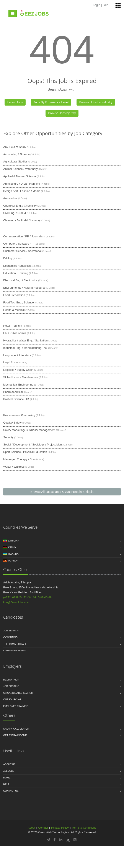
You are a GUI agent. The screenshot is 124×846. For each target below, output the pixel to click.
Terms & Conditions (84, 827)
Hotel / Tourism (12, 325)
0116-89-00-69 (42, 597)
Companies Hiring (14, 650)
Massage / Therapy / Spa (19, 459)
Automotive (10, 198)
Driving (7, 258)
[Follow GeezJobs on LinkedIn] (60, 840)
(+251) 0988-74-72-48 (17, 597)
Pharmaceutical (13, 392)
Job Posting (11, 686)
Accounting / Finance (16, 154)
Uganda (13, 560)
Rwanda (13, 554)
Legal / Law (10, 362)
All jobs (8, 771)
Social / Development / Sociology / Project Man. (33, 444)
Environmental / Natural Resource (24, 287)
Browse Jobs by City (62, 113)
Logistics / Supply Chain (18, 369)
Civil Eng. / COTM (14, 213)
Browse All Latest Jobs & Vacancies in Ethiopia (62, 491)
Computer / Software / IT (18, 243)
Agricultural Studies (15, 161)
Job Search (10, 630)
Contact (43, 827)
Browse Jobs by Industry (96, 102)
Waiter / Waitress (13, 466)
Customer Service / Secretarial (22, 251)
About (31, 827)
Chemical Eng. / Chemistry (20, 205)
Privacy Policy (60, 827)
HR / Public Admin (14, 333)
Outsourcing (12, 699)
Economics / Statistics (17, 265)
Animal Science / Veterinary (20, 169)
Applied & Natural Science (19, 176)
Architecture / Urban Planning (21, 183)
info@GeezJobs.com (16, 602)
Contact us (11, 791)
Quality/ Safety (12, 422)
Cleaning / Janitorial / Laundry (22, 220)
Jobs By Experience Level (51, 102)
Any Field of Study (14, 147)
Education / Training (15, 273)
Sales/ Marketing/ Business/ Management (29, 430)
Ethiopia (13, 540)
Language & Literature (17, 355)
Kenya (12, 547)
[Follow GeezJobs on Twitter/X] (68, 840)
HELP (6, 784)
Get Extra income (15, 735)
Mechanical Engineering (18, 384)
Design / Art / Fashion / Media (21, 191)
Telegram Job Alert (16, 644)
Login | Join (100, 5)
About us (9, 764)
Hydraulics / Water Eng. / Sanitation (25, 340)
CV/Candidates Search (18, 693)
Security (8, 437)
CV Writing (10, 637)
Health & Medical (13, 309)
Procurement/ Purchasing (19, 415)
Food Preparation (14, 295)
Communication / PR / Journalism (24, 236)
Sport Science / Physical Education (25, 452)
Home (6, 777)
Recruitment (12, 679)
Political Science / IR (16, 399)
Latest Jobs (15, 102)
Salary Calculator (16, 728)
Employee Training (15, 706)
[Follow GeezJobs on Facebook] (54, 840)
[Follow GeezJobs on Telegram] (48, 840)
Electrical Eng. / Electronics (20, 280)
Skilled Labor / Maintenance (20, 377)
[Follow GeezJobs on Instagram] (75, 840)
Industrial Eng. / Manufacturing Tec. (25, 347)
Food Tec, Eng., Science (18, 302)
